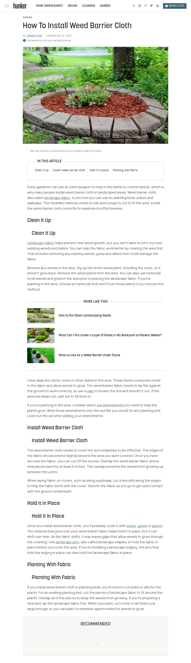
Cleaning (88, 5)
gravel (142, 526)
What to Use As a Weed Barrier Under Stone (89, 355)
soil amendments (110, 405)
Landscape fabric (40, 243)
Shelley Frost (34, 36)
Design (72, 5)
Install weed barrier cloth (69, 170)
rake (90, 391)
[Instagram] (139, 6)
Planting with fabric (125, 170)
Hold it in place (99, 170)
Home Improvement (49, 5)
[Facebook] (133, 6)
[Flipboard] (151, 6)
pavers (157, 526)
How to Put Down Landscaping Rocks (85, 315)
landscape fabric (57, 198)
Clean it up (42, 170)
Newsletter (174, 5)
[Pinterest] (145, 6)
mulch (131, 526)
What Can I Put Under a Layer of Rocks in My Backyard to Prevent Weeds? (110, 335)
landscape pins (67, 542)
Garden (105, 5)
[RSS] (157, 6)
